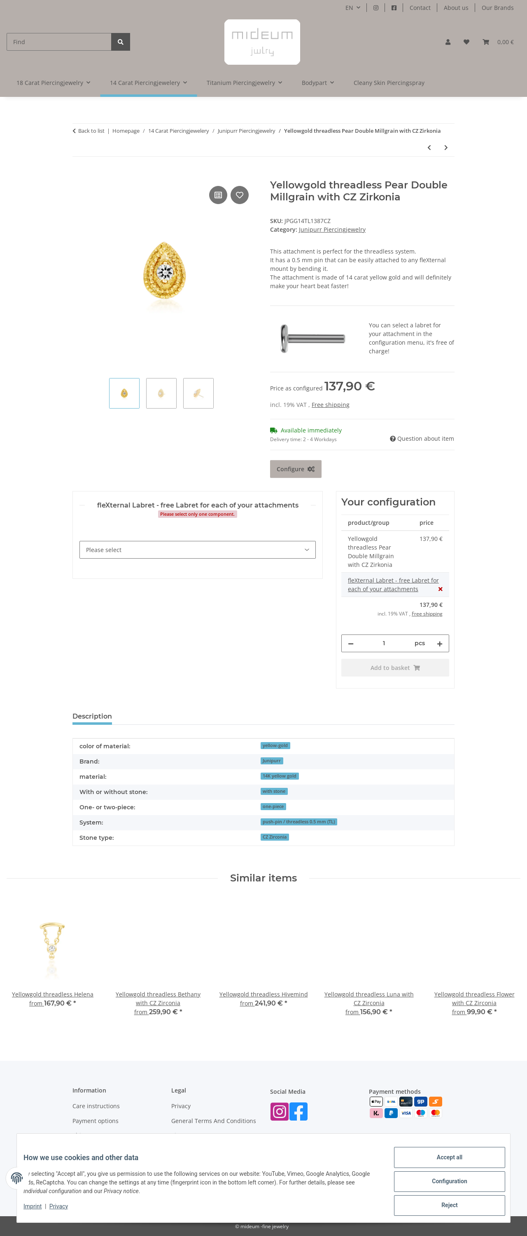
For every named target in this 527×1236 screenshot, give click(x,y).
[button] (448, 42)
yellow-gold (275, 745)
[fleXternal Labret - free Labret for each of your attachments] (197, 550)
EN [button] (349, 8)
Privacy (65, 1210)
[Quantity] (384, 643)
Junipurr (272, 761)
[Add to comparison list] (218, 195)
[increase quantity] (440, 643)
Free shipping (331, 405)
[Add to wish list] (240, 195)
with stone (274, 791)
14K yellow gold (279, 776)
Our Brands (498, 8)
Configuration (442, 1185)
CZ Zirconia (275, 837)
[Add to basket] (79, 174)
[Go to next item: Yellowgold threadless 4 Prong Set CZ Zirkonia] (446, 147)
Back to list (91, 130)
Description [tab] (92, 716)
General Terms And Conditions (213, 1121)
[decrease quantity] (351, 643)
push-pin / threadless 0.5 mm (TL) (299, 822)
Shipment (85, 1135)
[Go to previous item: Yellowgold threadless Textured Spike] (429, 147)
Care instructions (96, 1106)
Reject (443, 1206)
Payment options (95, 1121)
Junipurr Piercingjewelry (332, 229)
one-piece (273, 806)
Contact (420, 8)
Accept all (443, 1164)
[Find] (59, 42)
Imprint (39, 1210)
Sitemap (182, 1135)
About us (456, 8)
